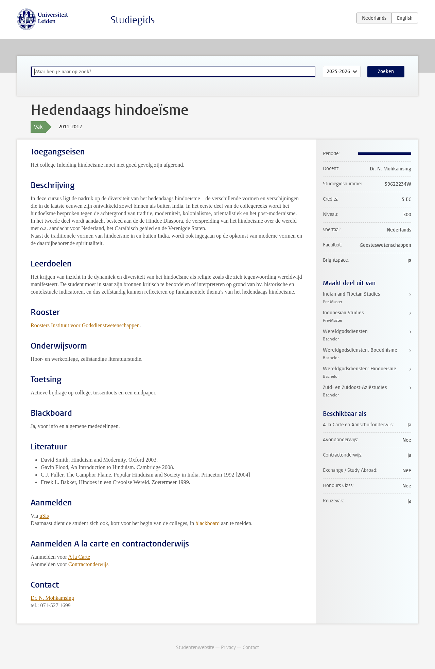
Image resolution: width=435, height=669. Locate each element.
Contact (251, 647)
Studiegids (132, 20)
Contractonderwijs (88, 564)
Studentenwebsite (195, 647)
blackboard (207, 523)
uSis (44, 516)
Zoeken (386, 71)
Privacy (228, 647)
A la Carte (79, 557)
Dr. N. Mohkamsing (52, 598)
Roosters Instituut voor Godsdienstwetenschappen (85, 325)
